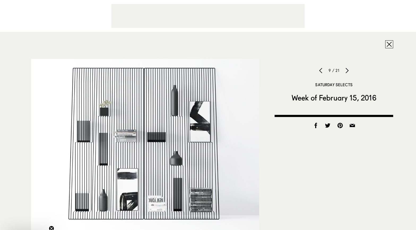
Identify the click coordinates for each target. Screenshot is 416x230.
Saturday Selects (333, 84)
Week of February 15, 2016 (334, 97)
